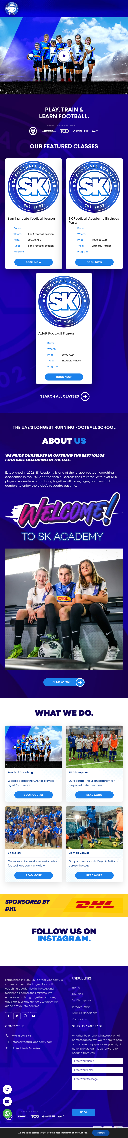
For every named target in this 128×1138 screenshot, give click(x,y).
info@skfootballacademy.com (28, 1042)
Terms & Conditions (84, 1013)
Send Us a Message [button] (87, 1026)
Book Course (34, 795)
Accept (102, 1132)
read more (68, 682)
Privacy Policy (81, 1006)
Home (76, 987)
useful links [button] (82, 978)
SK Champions (81, 1000)
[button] (120, 9)
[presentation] (97, 1099)
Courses (77, 994)
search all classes (64, 396)
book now (33, 262)
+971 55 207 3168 (18, 1036)
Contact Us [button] (14, 1026)
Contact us (79, 1019)
